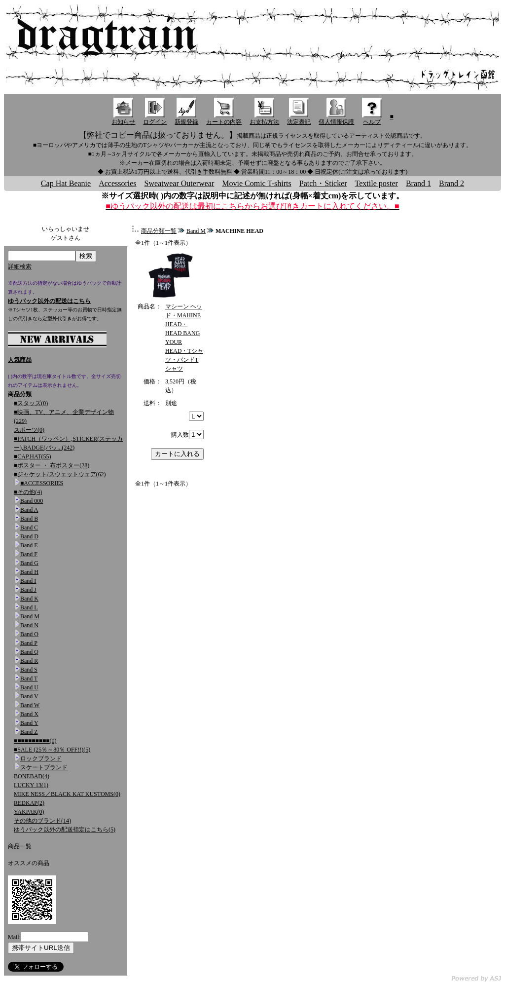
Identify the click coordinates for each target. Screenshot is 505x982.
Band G (29, 563)
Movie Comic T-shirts (256, 183)
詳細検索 (20, 266)
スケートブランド (44, 767)
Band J (28, 589)
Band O (29, 634)
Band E (29, 545)
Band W (29, 705)
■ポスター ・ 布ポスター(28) (51, 465)
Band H (29, 571)
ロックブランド (41, 758)
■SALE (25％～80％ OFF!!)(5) (52, 749)
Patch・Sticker (323, 183)
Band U (29, 687)
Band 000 (31, 500)
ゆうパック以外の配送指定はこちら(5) (64, 829)
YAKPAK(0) (29, 811)
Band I (28, 580)
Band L (29, 607)
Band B (29, 518)
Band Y (29, 722)
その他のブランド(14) (42, 820)
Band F (28, 554)
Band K (29, 598)
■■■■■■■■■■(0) (35, 740)
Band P (28, 643)
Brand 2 (451, 183)
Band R (29, 660)
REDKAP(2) (29, 802)
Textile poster (376, 183)
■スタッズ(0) (31, 403)
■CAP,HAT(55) (32, 456)
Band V (29, 696)
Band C (29, 527)
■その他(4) (28, 492)
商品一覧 (20, 846)
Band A (29, 509)
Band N (29, 625)
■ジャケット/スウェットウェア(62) (60, 474)
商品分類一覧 (159, 230)
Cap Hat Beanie (66, 183)
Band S (28, 669)
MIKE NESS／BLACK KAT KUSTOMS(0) (67, 794)
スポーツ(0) (29, 429)
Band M (29, 616)
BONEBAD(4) (31, 776)
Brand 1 (418, 183)
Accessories (117, 183)
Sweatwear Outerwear (179, 183)
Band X (29, 714)
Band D (29, 536)
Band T (28, 678)
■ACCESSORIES (41, 483)
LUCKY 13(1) (31, 785)
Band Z (29, 731)
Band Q (29, 651)
